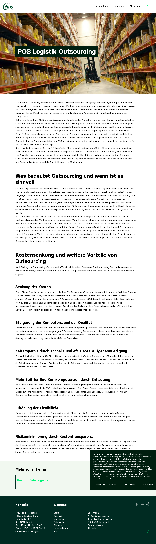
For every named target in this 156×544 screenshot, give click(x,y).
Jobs (56, 531)
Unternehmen (102, 6)
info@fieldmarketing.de (27, 531)
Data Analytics (95, 525)
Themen (58, 525)
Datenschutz (60, 522)
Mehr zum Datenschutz (107, 484)
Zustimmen (130, 484)
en (147, 6)
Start (56, 513)
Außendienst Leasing (98, 516)
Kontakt (58, 516)
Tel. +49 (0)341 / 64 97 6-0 (28, 525)
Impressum (59, 519)
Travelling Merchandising (100, 519)
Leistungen (119, 6)
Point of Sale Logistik (98, 522)
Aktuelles (135, 6)
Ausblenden (147, 484)
